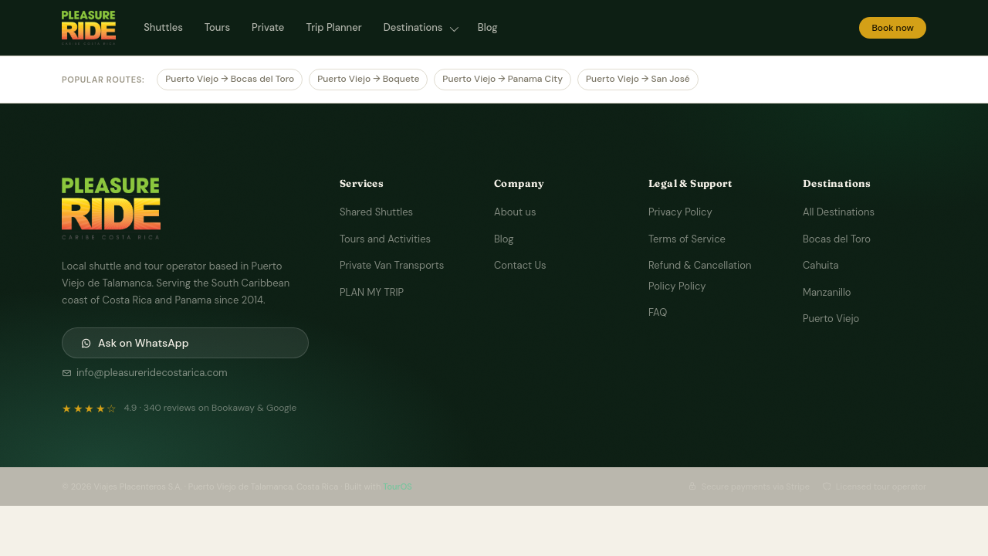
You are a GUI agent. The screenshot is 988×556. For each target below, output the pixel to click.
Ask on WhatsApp (135, 343)
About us (515, 212)
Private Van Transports (392, 265)
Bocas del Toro (837, 239)
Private (268, 27)
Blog (488, 27)
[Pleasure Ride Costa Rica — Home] (89, 28)
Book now (892, 28)
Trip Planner (333, 27)
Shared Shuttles (376, 212)
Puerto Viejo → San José (638, 79)
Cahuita (821, 265)
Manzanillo (827, 292)
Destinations (414, 27)
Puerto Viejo (831, 318)
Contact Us (520, 265)
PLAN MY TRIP (372, 292)
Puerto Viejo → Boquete (368, 79)
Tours (217, 27)
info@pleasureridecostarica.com (145, 372)
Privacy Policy (680, 212)
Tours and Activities (385, 239)
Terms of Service (687, 239)
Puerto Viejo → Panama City (502, 79)
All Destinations (839, 212)
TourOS (397, 486)
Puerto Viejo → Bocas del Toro (229, 79)
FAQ (657, 312)
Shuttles (163, 27)
